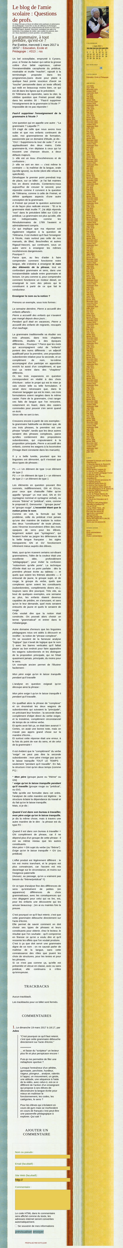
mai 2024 (89, 112)
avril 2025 (89, 98)
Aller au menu (20, 3)
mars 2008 (90, 438)
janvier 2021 (90, 177)
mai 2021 (89, 170)
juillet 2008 (90, 431)
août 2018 (90, 226)
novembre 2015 (92, 282)
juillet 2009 (90, 410)
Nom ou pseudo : (24, 1152)
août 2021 (90, 166)
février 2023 (90, 137)
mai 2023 (89, 131)
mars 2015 (90, 296)
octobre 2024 (91, 103)
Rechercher (92, 65)
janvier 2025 (90, 100)
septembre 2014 (92, 307)
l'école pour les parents (94, 522)
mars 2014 (90, 314)
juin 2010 (89, 391)
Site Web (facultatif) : (26, 1175)
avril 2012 (89, 352)
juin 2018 (89, 229)
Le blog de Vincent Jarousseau (97, 480)
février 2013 (90, 335)
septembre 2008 (92, 427)
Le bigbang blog (92, 482)
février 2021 (90, 175)
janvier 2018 (90, 238)
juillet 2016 (90, 268)
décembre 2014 (92, 301)
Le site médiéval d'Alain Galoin (97, 487)
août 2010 (90, 387)
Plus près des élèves (93, 511)
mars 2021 (90, 173)
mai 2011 (89, 371)
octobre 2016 (91, 263)
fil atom (89, 534)
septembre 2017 (92, 245)
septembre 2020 (92, 184)
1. (14, 1027)
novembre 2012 (92, 340)
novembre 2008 (92, 424)
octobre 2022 (91, 144)
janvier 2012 (90, 357)
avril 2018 (89, 233)
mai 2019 (89, 210)
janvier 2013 (90, 336)
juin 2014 (89, 310)
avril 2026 (89, 86)
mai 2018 (89, 231)
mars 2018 (90, 235)
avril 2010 (89, 394)
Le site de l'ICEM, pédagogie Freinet (99, 473)
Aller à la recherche (28, 3)
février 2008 (90, 440)
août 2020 (90, 186)
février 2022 (90, 156)
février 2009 (90, 419)
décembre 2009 (92, 401)
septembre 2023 (92, 126)
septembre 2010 (92, 385)
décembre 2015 (92, 280)
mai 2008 (89, 434)
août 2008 (90, 429)
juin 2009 (89, 412)
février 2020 (90, 194)
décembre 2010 (92, 380)
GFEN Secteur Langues (94, 469)
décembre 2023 (92, 121)
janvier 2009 (90, 420)
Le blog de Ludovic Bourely (96, 490)
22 (94, 56)
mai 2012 (89, 350)
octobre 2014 (91, 305)
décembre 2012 (92, 338)
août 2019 (90, 205)
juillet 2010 (90, 389)
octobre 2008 (91, 426)
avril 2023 (89, 133)
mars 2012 (90, 354)
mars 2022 (90, 154)
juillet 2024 (90, 109)
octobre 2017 (91, 243)
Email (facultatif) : (24, 1163)
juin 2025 (89, 95)
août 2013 (90, 326)
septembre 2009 (92, 406)
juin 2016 (89, 270)
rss (41, 51)
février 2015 (90, 298)
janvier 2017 (90, 257)
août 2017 (90, 247)
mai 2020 (89, 189)
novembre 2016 (92, 261)
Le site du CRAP (92, 492)
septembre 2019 (92, 203)
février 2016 (90, 277)
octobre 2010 (91, 384)
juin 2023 (89, 130)
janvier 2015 (90, 300)
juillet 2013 (90, 328)
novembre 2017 (92, 242)
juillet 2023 (90, 128)
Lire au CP (90, 506)
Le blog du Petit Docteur (95, 485)
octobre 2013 (91, 322)
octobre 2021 (91, 163)
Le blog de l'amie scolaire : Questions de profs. (34, 13)
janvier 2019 (90, 217)
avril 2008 (89, 436)
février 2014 (90, 315)
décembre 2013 (92, 319)
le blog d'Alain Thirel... (94, 508)
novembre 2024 (92, 102)
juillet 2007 (90, 452)
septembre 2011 (92, 364)
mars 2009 (90, 417)
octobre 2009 (91, 405)
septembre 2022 (92, 145)
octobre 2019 (91, 201)
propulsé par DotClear (36, 1245)
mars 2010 (90, 396)
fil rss (88, 531)
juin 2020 (89, 187)
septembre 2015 (92, 285)
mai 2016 (89, 271)
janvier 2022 (90, 158)
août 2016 (90, 266)
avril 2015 (89, 294)
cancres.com (91, 520)
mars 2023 (90, 135)
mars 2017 (90, 254)
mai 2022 (89, 151)
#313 (32, 51)
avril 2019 (89, 212)
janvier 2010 (90, 399)
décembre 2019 (92, 198)
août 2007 (90, 450)
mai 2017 (89, 250)
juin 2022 (89, 149)
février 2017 (90, 256)
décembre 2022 (92, 140)
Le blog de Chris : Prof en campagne (95, 477)
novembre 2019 (92, 200)
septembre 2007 (92, 448)
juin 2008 (89, 433)
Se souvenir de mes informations (36, 1228)
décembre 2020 (92, 179)
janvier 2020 (90, 196)
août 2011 (90, 366)
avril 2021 (89, 172)
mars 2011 (90, 375)
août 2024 (90, 107)
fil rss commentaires (93, 532)
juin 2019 (89, 208)
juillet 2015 (90, 289)
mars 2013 (90, 333)
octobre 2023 (91, 124)
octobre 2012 (91, 342)
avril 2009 (89, 415)
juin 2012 (89, 349)
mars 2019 (90, 214)
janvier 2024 (90, 119)
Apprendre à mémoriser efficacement (94, 514)
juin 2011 (89, 370)
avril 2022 (89, 152)
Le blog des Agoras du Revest (97, 464)
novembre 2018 (92, 221)
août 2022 (90, 147)
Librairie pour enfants (94, 510)
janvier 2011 (90, 378)
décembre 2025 (92, 89)
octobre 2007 (91, 447)
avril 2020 (89, 191)
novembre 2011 (92, 361)
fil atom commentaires (94, 536)
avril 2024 (89, 114)
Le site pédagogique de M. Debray (98, 489)
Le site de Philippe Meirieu (95, 494)
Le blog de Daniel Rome (95, 483)
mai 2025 (89, 96)
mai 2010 (89, 392)
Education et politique (94, 504)
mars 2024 (90, 116)
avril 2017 (89, 252)
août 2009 (90, 408)
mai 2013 (89, 331)
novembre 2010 (92, 382)
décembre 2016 (92, 259)
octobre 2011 (91, 363)
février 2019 (90, 215)
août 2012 (90, 345)
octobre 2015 (91, 284)
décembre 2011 (92, 359)
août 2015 (90, 287)
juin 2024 (89, 110)
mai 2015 (89, 292)
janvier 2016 (90, 278)
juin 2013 (89, 329)
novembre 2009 (92, 403)
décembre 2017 (92, 240)
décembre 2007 (92, 443)
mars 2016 (90, 275)
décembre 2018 (92, 219)
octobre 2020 (91, 182)
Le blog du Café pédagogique (96, 503)
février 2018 (90, 236)
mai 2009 (89, 413)
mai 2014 (89, 312)
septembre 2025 (92, 93)
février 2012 (90, 356)
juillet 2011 (90, 368)
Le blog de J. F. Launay (94, 471)
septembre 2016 (92, 264)
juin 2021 (89, 168)
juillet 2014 (90, 308)
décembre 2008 (92, 422)
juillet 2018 (90, 228)
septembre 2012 (92, 343)
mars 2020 (90, 193)
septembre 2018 (92, 224)
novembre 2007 (92, 445)
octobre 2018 (91, 222)
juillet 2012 (90, 347)
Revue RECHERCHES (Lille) (96, 518)
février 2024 (90, 117)
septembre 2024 (92, 105)
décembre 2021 (92, 159)
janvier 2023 (90, 138)
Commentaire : (23, 1187)
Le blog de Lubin (92, 475)
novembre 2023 (92, 123)
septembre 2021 (92, 165)
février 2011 (90, 377)
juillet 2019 (90, 207)
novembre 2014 (92, 303)
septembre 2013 (92, 324)
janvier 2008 (90, 441)
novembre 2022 (92, 142)
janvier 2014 (90, 317)
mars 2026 (90, 88)
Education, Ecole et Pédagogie (97, 77)
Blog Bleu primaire (93, 517)
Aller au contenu (12, 3)
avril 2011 (89, 373)
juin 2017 (89, 249)
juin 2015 (89, 291)
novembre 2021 (92, 161)
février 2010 (90, 398)
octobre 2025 (91, 91)
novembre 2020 (92, 180)
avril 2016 (89, 273)
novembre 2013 (92, 321)
